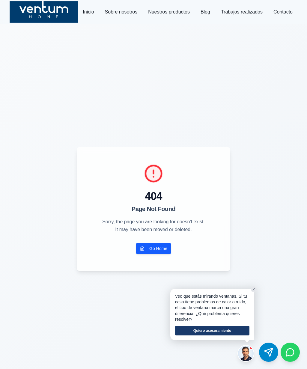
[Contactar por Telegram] (268, 352)
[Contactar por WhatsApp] (290, 352)
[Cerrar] (254, 289)
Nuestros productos (169, 11)
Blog (205, 11)
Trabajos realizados (242, 11)
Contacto (283, 11)
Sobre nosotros (121, 11)
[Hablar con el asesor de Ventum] (245, 353)
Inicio (88, 11)
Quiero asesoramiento (212, 331)
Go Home (153, 248)
